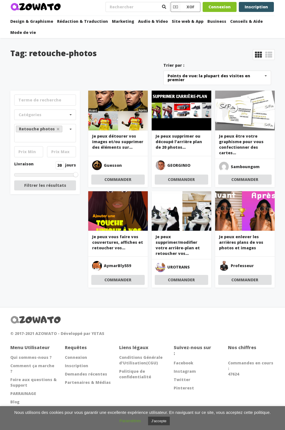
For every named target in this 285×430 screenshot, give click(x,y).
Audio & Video (153, 21)
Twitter (182, 379)
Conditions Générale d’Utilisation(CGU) (141, 360)
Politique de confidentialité (135, 374)
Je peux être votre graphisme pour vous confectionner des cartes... (241, 144)
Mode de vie (23, 32)
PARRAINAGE (23, 393)
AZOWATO (46, 333)
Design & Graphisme (31, 21)
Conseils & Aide (246, 21)
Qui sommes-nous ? (31, 357)
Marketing (123, 21)
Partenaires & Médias (88, 382)
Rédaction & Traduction (82, 21)
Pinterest (184, 388)
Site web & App (187, 21)
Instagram (185, 371)
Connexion (219, 6)
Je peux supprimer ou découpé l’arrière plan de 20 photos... (179, 141)
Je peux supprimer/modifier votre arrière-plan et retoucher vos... (178, 245)
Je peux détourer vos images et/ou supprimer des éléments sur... (117, 141)
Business (216, 21)
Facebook (183, 363)
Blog (14, 401)
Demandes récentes (86, 374)
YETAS (98, 333)
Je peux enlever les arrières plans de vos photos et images (241, 242)
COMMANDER (117, 179)
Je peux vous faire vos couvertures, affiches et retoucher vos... (117, 242)
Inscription (256, 6)
